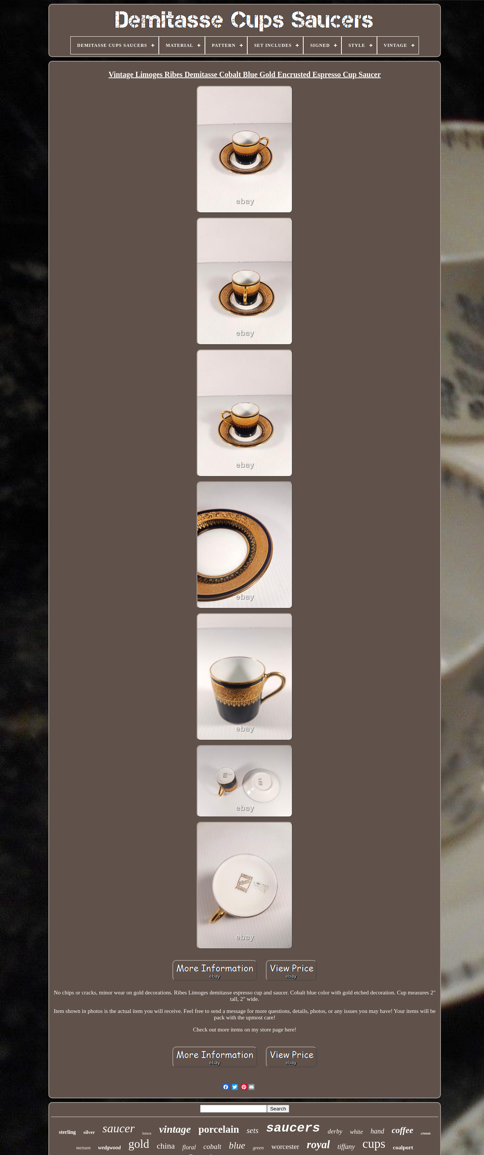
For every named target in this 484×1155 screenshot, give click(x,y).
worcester (285, 1146)
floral (189, 1147)
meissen (83, 1147)
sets (253, 1130)
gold (138, 1143)
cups (374, 1143)
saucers (293, 1128)
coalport (403, 1147)
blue (237, 1145)
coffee (402, 1130)
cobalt (212, 1146)
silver (89, 1132)
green (258, 1147)
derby (335, 1131)
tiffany (346, 1146)
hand (377, 1131)
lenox (146, 1133)
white (356, 1132)
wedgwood (109, 1147)
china (166, 1145)
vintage (175, 1129)
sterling (67, 1132)
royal (318, 1144)
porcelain (219, 1129)
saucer (118, 1128)
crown (426, 1133)
